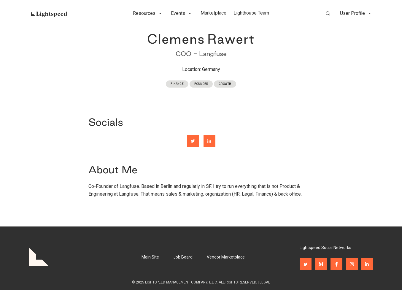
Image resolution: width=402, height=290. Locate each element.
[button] (148, 13)
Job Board (183, 257)
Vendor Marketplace (226, 257)
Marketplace (213, 13)
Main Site (150, 257)
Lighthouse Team (251, 13)
